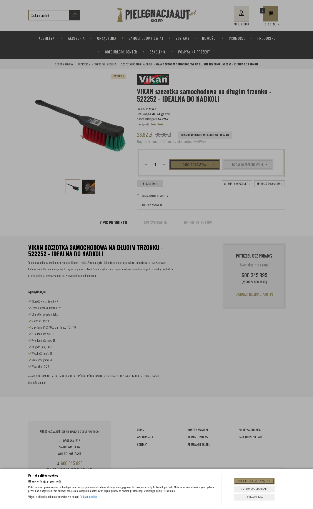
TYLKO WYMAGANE (254, 489)
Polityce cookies (89, 496)
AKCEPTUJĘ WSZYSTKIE (254, 480)
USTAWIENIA (254, 497)
